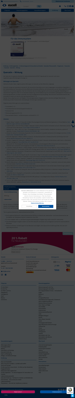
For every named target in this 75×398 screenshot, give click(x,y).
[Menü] (73, 388)
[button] (29, 206)
